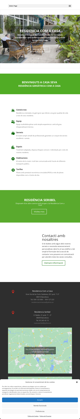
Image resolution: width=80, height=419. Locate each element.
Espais (19, 146)
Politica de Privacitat (45, 416)
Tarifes (19, 169)
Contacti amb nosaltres (53, 237)
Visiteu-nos (39, 211)
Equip (18, 121)
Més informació (40, 49)
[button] (77, 382)
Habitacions (22, 158)
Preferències (40, 411)
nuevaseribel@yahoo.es (42, 323)
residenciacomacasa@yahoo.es (42, 302)
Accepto (40, 400)
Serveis (19, 132)
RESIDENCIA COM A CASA (40, 31)
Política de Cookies (33, 416)
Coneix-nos (21, 109)
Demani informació (53, 262)
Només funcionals (40, 406)
